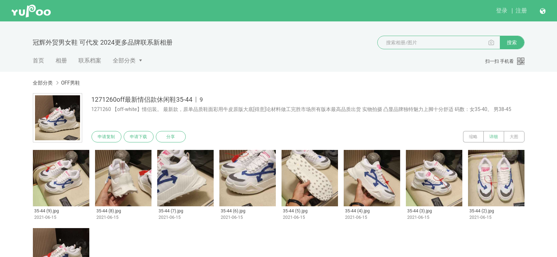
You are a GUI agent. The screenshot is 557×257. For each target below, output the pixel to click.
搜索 (512, 42)
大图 (514, 136)
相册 (61, 60)
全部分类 (124, 60)
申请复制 (106, 136)
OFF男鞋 (70, 83)
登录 (501, 10)
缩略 (473, 136)
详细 (493, 136)
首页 (38, 60)
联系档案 (90, 60)
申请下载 (138, 136)
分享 (170, 136)
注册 (521, 10)
